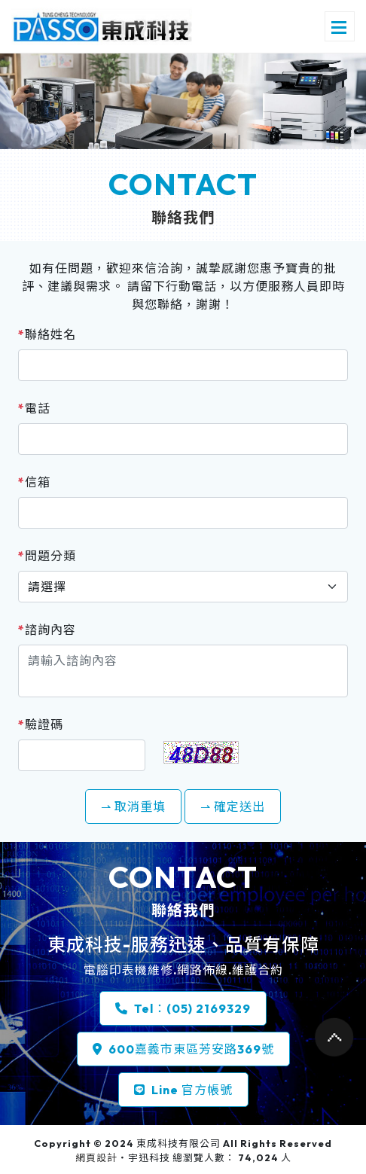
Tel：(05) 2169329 (183, 1008)
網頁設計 (96, 1157)
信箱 (34, 481)
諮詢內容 (47, 629)
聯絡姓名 (47, 334)
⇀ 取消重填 (133, 806)
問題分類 (47, 555)
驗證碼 (40, 724)
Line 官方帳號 (183, 1089)
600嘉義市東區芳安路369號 (183, 1049)
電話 (34, 408)
